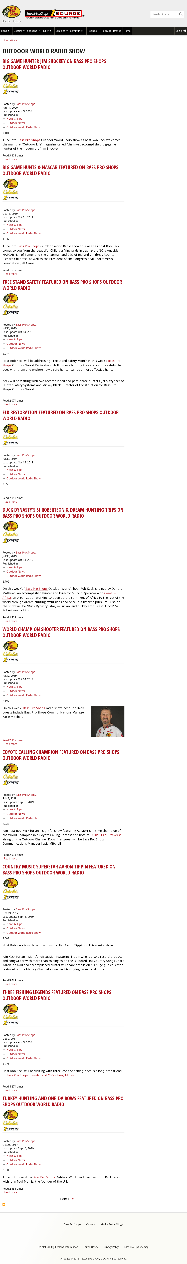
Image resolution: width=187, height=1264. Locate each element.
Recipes (92, 30)
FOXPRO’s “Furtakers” (105, 835)
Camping (60, 30)
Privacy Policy (111, 1246)
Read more (10, 159)
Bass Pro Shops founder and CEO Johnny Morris (40, 1075)
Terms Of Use (91, 1246)
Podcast (106, 30)
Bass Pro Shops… (26, 104)
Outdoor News (16, 123)
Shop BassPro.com (11, 21)
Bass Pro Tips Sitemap (136, 1246)
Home (127, 30)
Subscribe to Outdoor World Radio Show (4, 1204)
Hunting (46, 30)
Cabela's (90, 1224)
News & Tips (14, 118)
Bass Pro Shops (28, 140)
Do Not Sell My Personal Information (58, 1246)
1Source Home (10, 40)
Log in (179, 30)
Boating (18, 30)
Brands (117, 30)
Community (76, 30)
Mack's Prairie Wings (112, 1224)
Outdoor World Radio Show (24, 127)
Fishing (5, 30)
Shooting (32, 30)
